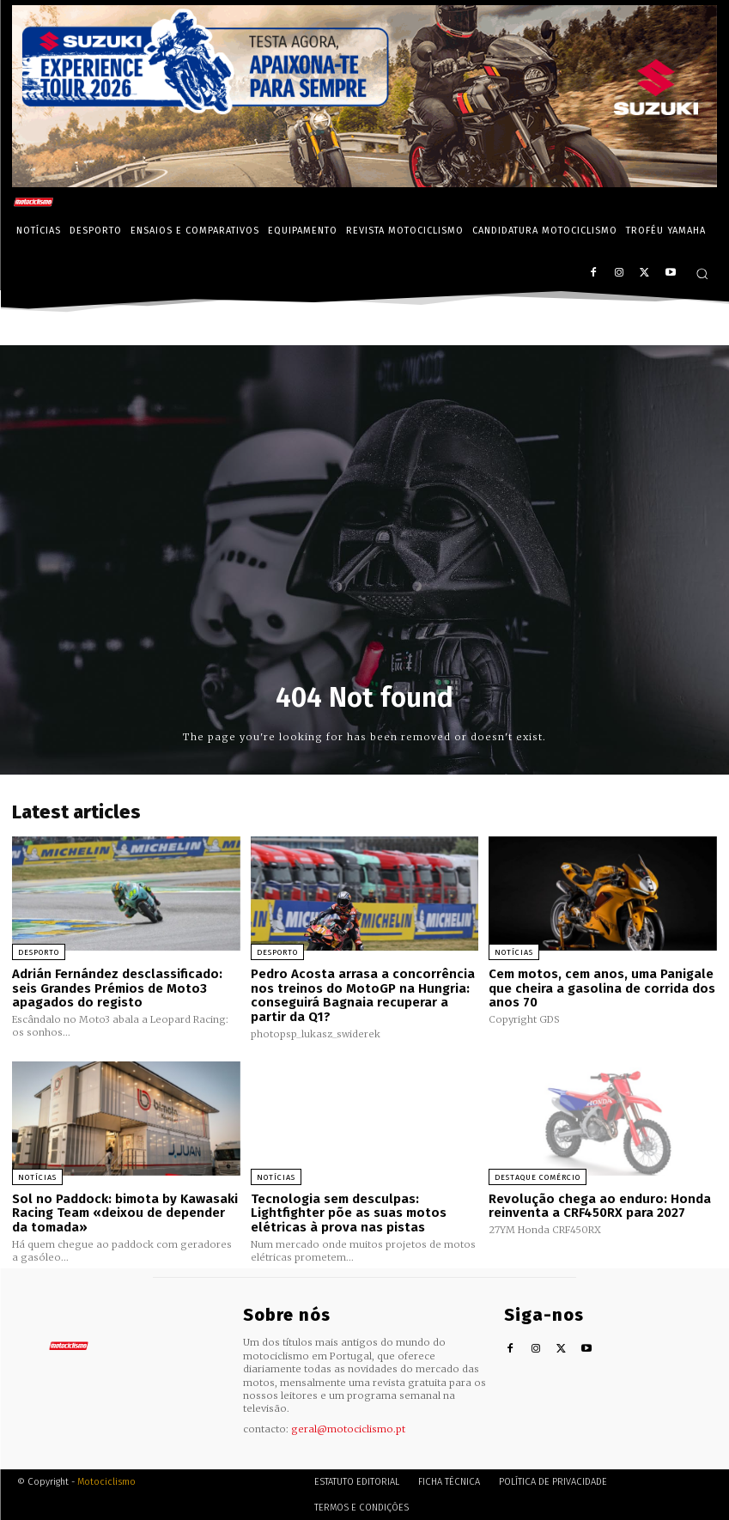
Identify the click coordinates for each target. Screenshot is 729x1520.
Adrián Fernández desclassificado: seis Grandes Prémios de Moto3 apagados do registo (117, 988)
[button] (702, 273)
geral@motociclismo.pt (348, 1428)
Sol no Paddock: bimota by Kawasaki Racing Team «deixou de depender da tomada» (125, 1212)
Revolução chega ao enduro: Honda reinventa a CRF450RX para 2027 (600, 1205)
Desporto (38, 952)
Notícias (514, 952)
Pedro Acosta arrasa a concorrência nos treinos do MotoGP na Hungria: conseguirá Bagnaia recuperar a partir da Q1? (363, 995)
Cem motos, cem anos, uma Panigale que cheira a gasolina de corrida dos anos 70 (602, 988)
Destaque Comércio (537, 1176)
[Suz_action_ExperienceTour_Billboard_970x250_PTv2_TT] (364, 182)
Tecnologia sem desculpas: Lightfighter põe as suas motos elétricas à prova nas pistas (349, 1212)
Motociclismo (106, 1481)
